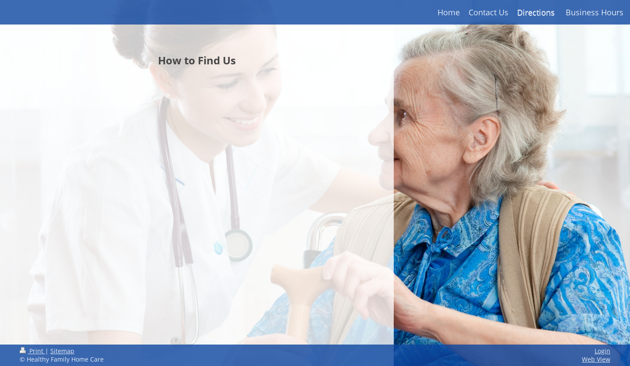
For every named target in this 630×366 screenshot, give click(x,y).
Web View (596, 359)
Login (602, 351)
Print (32, 351)
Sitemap (62, 351)
